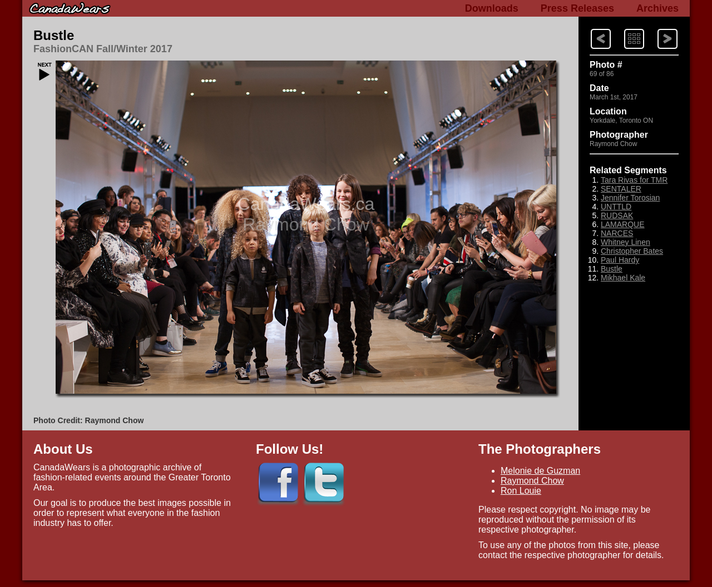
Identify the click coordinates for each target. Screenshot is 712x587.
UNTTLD (616, 206)
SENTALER (621, 188)
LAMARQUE (623, 224)
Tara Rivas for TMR (634, 179)
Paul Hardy (620, 259)
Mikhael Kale (623, 277)
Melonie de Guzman (540, 470)
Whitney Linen (625, 242)
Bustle (53, 35)
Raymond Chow (532, 480)
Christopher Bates (632, 251)
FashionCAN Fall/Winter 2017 (102, 48)
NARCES (617, 233)
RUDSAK (617, 215)
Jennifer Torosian (630, 197)
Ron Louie (521, 490)
